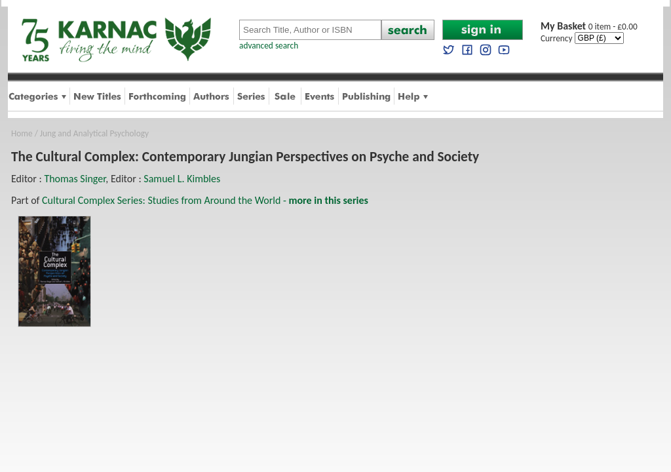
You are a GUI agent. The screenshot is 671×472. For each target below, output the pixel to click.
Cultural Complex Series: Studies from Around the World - (205, 200)
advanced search (268, 45)
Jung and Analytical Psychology (94, 133)
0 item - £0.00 (589, 26)
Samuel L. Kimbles (182, 178)
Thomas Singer (74, 178)
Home (22, 133)
